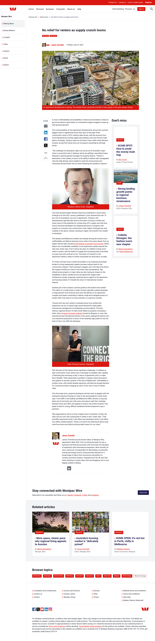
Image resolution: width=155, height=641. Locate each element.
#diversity (107, 576)
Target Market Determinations (90, 626)
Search (6, 65)
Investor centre (69, 594)
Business (50, 9)
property (45, 36)
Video (5, 44)
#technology (127, 576)
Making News (8, 24)
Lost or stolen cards (135, 2)
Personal (40, 9)
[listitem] (51, 534)
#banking (70, 576)
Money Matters (9, 30)
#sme (119, 183)
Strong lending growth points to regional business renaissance (125, 195)
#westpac (47, 576)
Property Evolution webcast (72, 313)
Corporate (60, 9)
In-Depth (6, 37)
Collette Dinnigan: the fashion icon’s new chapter (124, 240)
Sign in (141, 9)
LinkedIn (70, 495)
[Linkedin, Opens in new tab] (46, 609)
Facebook (77, 495)
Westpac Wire (6, 16)
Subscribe (143, 493)
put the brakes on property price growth (88, 244)
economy (53, 36)
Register (148, 2)
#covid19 (79, 576)
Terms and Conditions (57, 626)
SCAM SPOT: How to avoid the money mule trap (125, 150)
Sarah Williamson (126, 252)
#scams (120, 140)
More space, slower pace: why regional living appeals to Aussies (50, 541)
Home (31, 9)
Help (79, 9)
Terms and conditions (131, 594)
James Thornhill (57, 45)
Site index (127, 597)
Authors (6, 51)
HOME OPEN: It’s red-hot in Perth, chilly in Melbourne (129, 541)
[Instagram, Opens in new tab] (50, 610)
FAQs (95, 594)
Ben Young (123, 160)
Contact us (112, 2)
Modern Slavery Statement (133, 600)
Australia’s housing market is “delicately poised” (86, 541)
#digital (116, 576)
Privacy (96, 597)
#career (120, 229)
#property (39, 532)
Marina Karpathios (126, 249)
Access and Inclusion (72, 591)
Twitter (84, 495)
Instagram (95, 495)
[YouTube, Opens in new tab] (42, 609)
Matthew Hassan (123, 549)
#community (58, 576)
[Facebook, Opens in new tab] (34, 609)
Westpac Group (69, 597)
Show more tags (140, 576)
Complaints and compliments (45, 591)
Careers (37, 597)
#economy (36, 576)
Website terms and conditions (134, 591)
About (5, 58)
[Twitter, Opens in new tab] (38, 609)
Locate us (122, 2)
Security (96, 591)
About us (71, 9)
